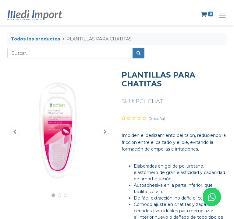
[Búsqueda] (138, 53)
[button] (15, 131)
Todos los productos (35, 39)
